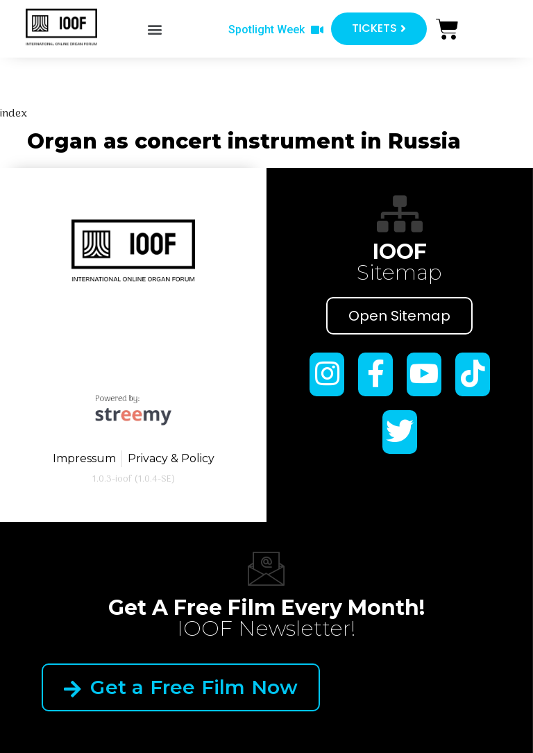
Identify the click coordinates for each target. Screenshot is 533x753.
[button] (155, 28)
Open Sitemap (399, 315)
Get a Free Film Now (181, 687)
